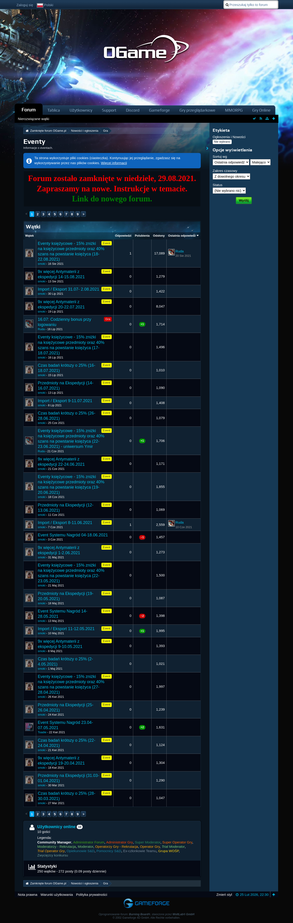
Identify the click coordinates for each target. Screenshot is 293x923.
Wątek (29, 235)
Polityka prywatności (91, 894)
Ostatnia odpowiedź (182, 235)
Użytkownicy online (56, 826)
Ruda (180, 251)
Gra (107, 319)
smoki (41, 263)
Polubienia (142, 235)
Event (106, 243)
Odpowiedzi (123, 235)
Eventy (34, 141)
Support (109, 110)
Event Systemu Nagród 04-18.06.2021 (73, 535)
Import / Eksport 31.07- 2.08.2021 (68, 289)
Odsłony (159, 235)
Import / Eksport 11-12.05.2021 (66, 628)
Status (217, 185)
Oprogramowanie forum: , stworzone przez (146, 914)
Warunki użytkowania (57, 894)
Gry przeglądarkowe (197, 110)
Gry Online (261, 110)
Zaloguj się (24, 5)
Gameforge (159, 110)
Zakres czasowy (225, 171)
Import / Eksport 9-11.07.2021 (65, 401)
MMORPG (234, 110)
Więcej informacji (114, 163)
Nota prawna (27, 894)
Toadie (42, 732)
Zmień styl (224, 894)
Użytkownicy (81, 110)
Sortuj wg (220, 156)
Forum (29, 109)
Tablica (53, 110)
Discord (132, 110)
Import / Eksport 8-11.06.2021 (65, 522)
